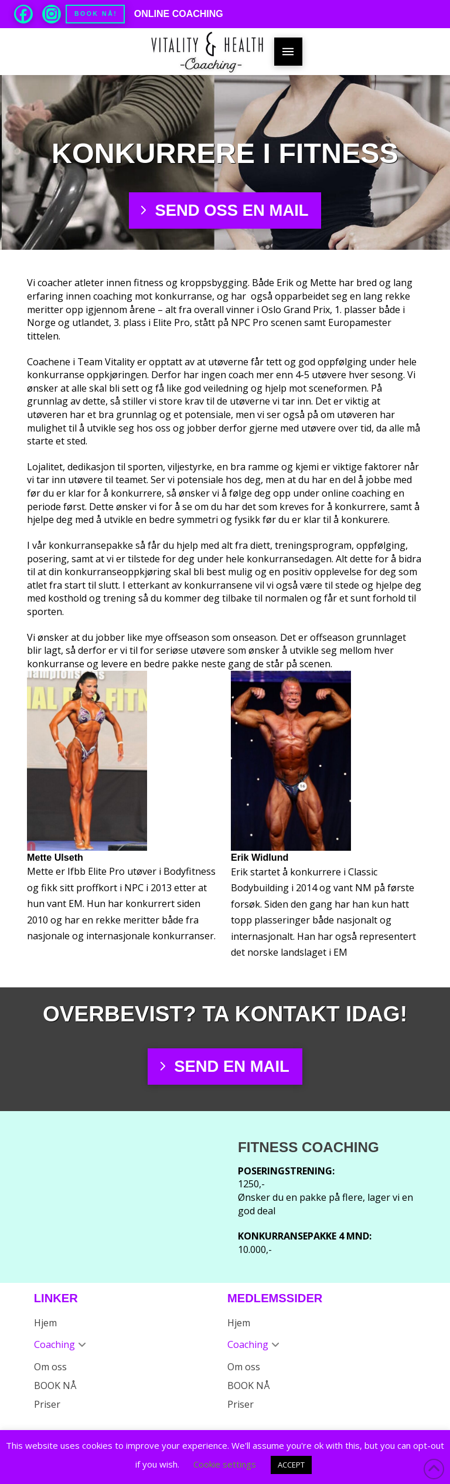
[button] (288, 52)
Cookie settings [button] (224, 1464)
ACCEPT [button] (291, 1464)
